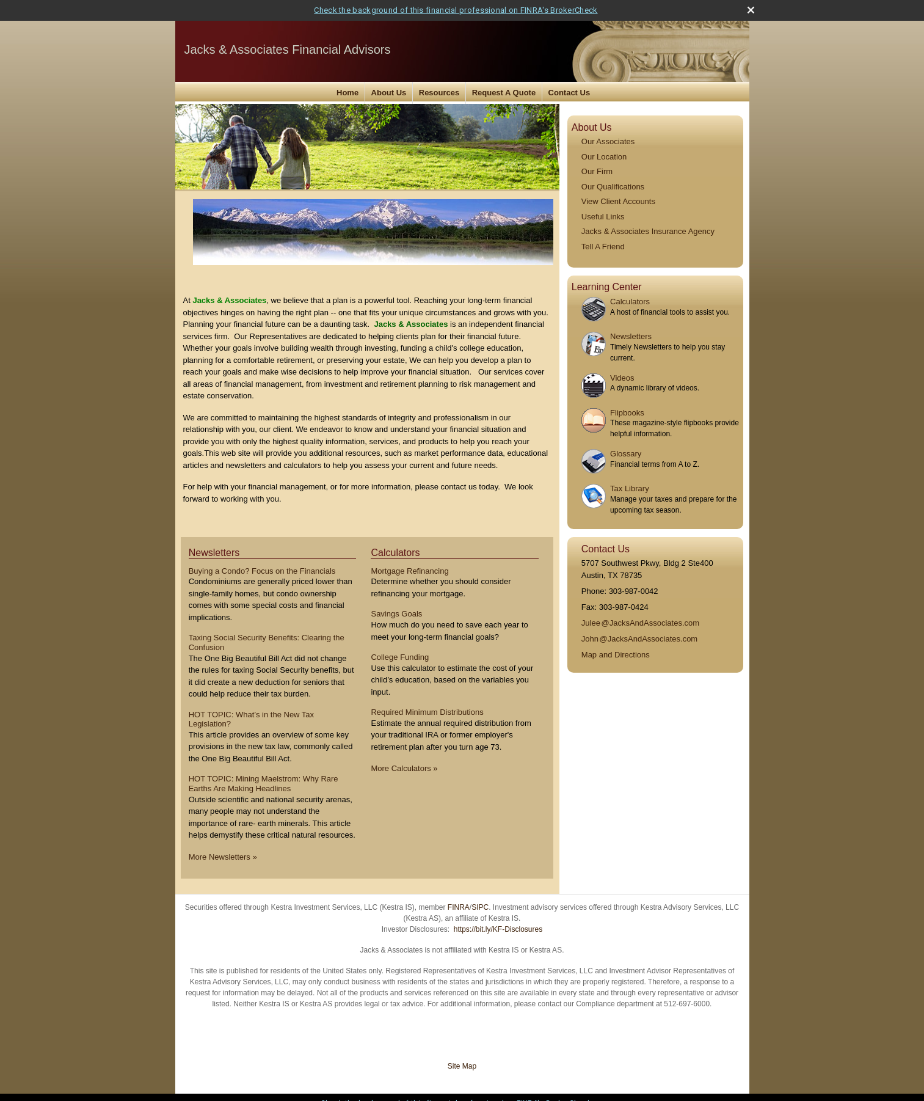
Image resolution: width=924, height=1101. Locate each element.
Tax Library (629, 488)
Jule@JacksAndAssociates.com (640, 622)
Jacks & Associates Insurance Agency (648, 231)
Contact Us (569, 92)
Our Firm (597, 171)
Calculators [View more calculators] (395, 552)
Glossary (625, 453)
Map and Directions (615, 654)
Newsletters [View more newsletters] (214, 552)
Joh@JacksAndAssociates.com (639, 638)
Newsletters (631, 336)
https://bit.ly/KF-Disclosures (498, 929)
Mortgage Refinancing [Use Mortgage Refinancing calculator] (409, 571)
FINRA (459, 907)
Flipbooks (627, 412)
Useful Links (603, 216)
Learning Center (607, 287)
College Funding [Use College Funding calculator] (400, 657)
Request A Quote (504, 92)
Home (347, 92)
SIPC (480, 907)
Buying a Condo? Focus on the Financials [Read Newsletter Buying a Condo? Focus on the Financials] (262, 571)
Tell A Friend (603, 246)
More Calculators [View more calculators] (404, 768)
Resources (439, 92)
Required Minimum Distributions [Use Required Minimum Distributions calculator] (427, 712)
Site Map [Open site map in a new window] (462, 1066)
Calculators (630, 301)
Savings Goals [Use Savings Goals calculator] (396, 613)
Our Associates (608, 141)
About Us (389, 92)
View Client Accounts (618, 201)
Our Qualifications (612, 186)
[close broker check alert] (751, 10)
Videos (622, 377)
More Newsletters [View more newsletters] (223, 856)
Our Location (604, 156)
